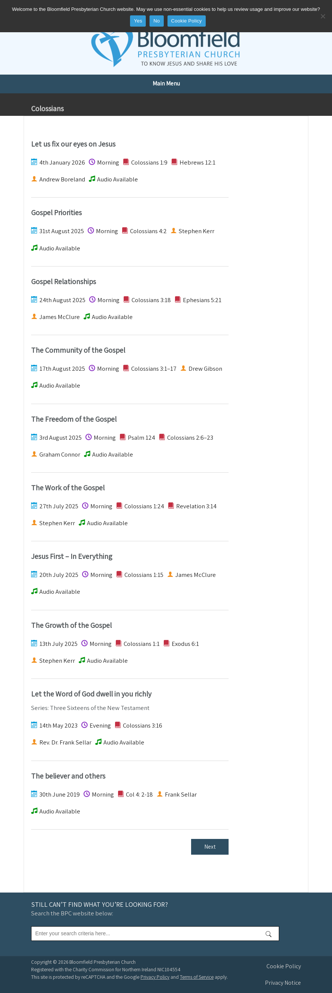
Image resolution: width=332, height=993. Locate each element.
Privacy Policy (155, 977)
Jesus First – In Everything (71, 556)
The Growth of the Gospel (71, 625)
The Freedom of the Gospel (74, 419)
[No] (322, 16)
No (156, 21)
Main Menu (166, 83)
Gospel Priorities (56, 212)
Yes (138, 21)
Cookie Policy (283, 966)
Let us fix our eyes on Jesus (73, 144)
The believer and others (68, 776)
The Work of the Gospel (68, 488)
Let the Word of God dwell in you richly (91, 694)
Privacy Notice (283, 983)
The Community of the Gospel (78, 350)
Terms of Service (197, 977)
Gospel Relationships (63, 281)
